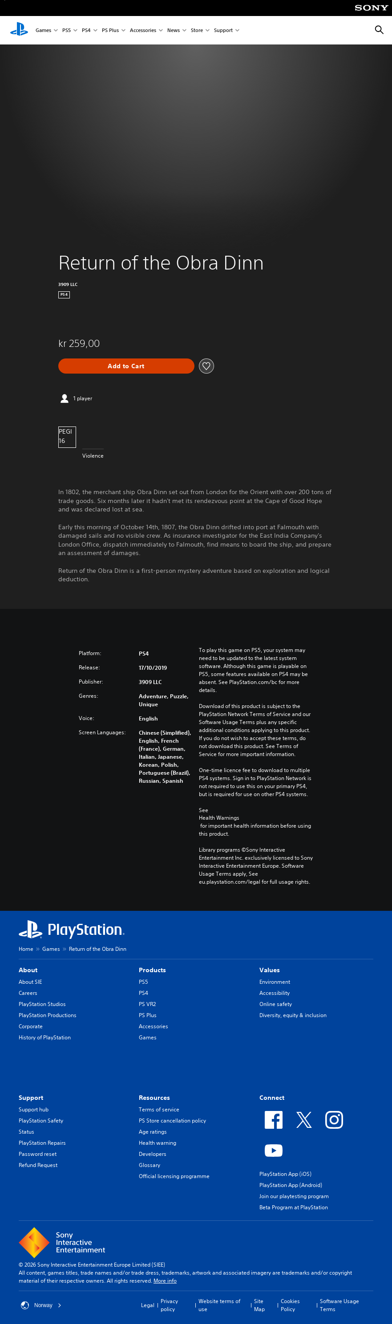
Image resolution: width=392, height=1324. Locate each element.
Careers (28, 993)
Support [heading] (31, 1098)
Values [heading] (269, 970)
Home (26, 949)
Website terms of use (219, 1305)
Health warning (157, 1143)
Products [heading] (152, 970)
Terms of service (159, 1109)
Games (43, 30)
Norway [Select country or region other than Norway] (41, 1305)
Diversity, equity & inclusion (293, 1015)
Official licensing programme (174, 1176)
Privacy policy (169, 1305)
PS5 (66, 30)
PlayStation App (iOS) (285, 1174)
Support (223, 30)
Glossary (149, 1165)
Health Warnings (219, 817)
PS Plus (110, 30)
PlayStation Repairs (42, 1143)
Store (197, 30)
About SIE (30, 982)
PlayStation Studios (42, 1004)
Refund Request (38, 1165)
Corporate (31, 1026)
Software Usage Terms (339, 1305)
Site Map (259, 1305)
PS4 (86, 30)
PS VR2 (147, 1004)
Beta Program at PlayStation (293, 1207)
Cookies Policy (290, 1305)
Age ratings (153, 1131)
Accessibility (274, 993)
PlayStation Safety (41, 1120)
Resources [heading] (154, 1098)
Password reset (38, 1154)
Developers (152, 1154)
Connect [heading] (271, 1098)
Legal (147, 1305)
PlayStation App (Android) (290, 1185)
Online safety (275, 1004)
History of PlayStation (45, 1037)
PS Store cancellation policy (172, 1120)
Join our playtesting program (294, 1196)
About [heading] (28, 970)
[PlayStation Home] (19, 30)
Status (26, 1131)
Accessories (143, 30)
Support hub (33, 1109)
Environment (274, 982)
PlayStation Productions (48, 1015)
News (173, 30)
